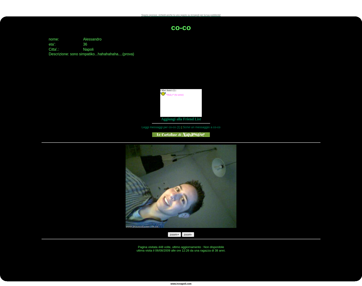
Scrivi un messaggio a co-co (201, 127)
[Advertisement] (181, 7)
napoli (182, 284)
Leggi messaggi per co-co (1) (161, 127)
